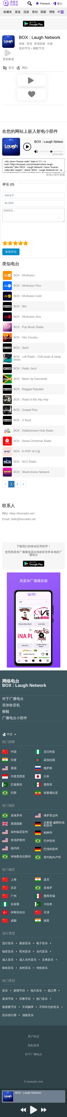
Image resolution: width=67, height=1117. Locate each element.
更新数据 (8, 59)
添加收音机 (11, 705)
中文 (10, 734)
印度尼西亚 (18, 776)
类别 (35, 12)
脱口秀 (52, 990)
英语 (11, 67)
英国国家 (16, 823)
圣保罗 (48, 887)
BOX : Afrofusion (24, 275)
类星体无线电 (57, 154)
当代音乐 (42, 951)
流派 (26, 12)
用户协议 (33, 1036)
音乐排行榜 (9, 1015)
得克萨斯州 (18, 840)
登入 (59, 3)
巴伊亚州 (49, 840)
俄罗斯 (48, 768)
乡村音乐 (25, 967)
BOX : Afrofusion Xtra (27, 316)
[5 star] (25, 243)
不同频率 (28, 1006)
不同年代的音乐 (49, 1006)
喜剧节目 (24, 48)
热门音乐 (42, 998)
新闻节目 (19, 990)
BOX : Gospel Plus (25, 410)
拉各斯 (15, 904)
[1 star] (5, 243)
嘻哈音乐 (8, 967)
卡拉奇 (48, 904)
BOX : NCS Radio (25, 461)
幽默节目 (38, 48)
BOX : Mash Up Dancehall (30, 379)
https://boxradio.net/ (22, 513)
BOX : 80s (20, 306)
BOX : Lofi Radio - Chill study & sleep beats (37, 358)
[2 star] (10, 243)
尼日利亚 (49, 751)
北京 (13, 887)
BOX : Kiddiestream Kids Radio (33, 430)
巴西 (13, 792)
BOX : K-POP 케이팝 (27, 451)
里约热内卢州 (52, 857)
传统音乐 (42, 967)
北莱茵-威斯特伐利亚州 (54, 824)
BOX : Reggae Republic (29, 389)
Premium (45, 3)
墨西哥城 (49, 895)
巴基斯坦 (16, 784)
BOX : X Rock (22, 420)
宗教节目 (25, 998)
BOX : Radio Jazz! (25, 368)
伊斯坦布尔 (18, 912)
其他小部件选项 (55, 174)
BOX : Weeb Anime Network (31, 472)
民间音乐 (25, 951)
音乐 (5, 990)
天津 (46, 912)
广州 (13, 895)
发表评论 (11, 251)
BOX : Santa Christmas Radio (32, 441)
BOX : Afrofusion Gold (28, 296)
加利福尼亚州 (19, 831)
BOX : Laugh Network (48, 141)
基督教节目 (9, 1006)
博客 (52, 12)
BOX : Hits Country (26, 337)
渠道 (18, 12)
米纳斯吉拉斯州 (21, 856)
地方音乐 (36, 990)
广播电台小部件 (14, 718)
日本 (46, 776)
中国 (13, 751)
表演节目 (8, 998)
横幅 (5, 711)
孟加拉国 (49, 759)
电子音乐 (42, 943)
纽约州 (15, 848)
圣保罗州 (16, 815)
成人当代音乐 (27, 959)
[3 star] (15, 243)
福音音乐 (8, 951)
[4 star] (20, 243)
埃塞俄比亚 (51, 792)
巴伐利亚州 (51, 849)
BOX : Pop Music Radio (29, 327)
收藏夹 (7, 12)
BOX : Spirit (21, 347)
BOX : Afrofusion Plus (27, 285)
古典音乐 (47, 959)
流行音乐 (8, 943)
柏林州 (48, 832)
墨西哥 (48, 784)
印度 (13, 759)
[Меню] (62, 12)
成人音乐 (8, 959)
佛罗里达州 (51, 815)
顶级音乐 (28, 1015)
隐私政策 (33, 1045)
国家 (43, 12)
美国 (13, 768)
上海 (13, 879)
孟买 (46, 879)
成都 (13, 920)
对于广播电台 (13, 699)
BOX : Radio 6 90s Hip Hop (31, 399)
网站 (25, 67)
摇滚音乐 (25, 943)
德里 (46, 920)
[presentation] (29, 231)
